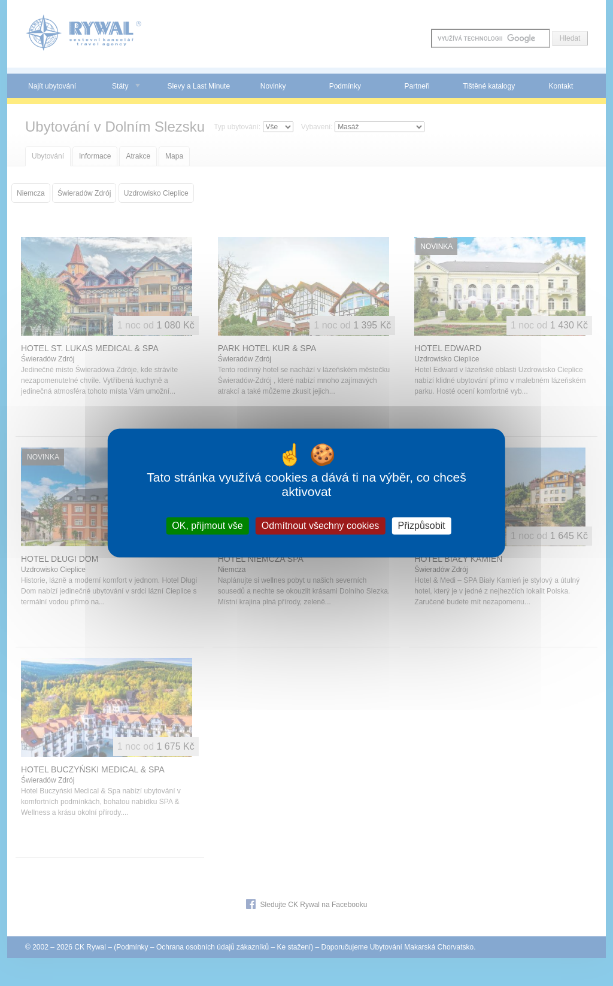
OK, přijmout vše (207, 526)
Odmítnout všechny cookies (321, 526)
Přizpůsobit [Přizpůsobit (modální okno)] (421, 526)
